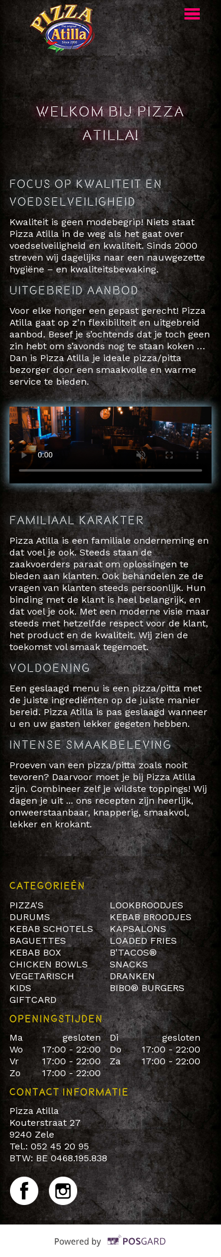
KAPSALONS (138, 928)
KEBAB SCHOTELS (51, 928)
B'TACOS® (133, 952)
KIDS (20, 987)
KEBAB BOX (35, 952)
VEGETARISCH (41, 976)
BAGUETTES (37, 940)
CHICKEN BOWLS (48, 964)
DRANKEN (132, 976)
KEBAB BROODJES (151, 917)
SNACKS (129, 964)
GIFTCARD (33, 999)
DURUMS (29, 917)
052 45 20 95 (60, 1146)
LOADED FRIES (143, 940)
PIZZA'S (28, 905)
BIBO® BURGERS (147, 987)
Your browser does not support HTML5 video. (110, 445)
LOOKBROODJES (146, 905)
